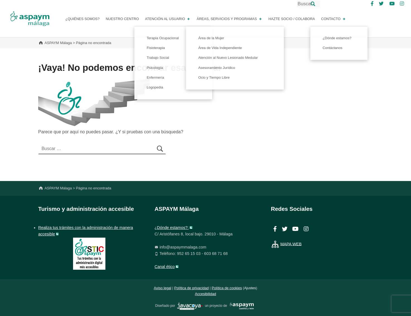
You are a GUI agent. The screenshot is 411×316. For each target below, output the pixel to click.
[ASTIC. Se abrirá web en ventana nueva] (89, 253)
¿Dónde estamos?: (171, 227)
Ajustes (250, 288)
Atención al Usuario (168, 19)
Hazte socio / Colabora (292, 19)
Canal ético (164, 266)
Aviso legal (162, 288)
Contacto (334, 19)
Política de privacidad (191, 288)
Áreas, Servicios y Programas (230, 19)
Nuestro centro (122, 19)
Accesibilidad (205, 294)
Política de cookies (227, 288)
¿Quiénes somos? (83, 19)
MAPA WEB (291, 244)
